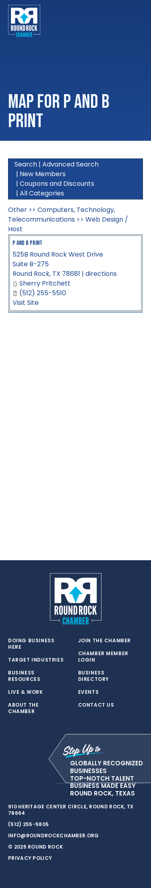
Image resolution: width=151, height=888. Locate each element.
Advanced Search (70, 164)
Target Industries (36, 660)
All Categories (42, 193)
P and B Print (27, 243)
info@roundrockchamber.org (53, 835)
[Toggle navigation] (136, 20)
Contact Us (96, 705)
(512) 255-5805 (28, 824)
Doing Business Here (31, 643)
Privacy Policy (30, 858)
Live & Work (25, 692)
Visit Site (25, 302)
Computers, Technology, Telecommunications (61, 214)
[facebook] (28, 783)
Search (25, 164)
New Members (43, 174)
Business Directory (93, 676)
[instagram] (44, 783)
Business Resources (24, 676)
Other (17, 209)
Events (88, 692)
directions (101, 273)
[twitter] (12, 783)
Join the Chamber (104, 640)
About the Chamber (23, 708)
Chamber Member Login (103, 656)
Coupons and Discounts (57, 183)
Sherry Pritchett (44, 283)
